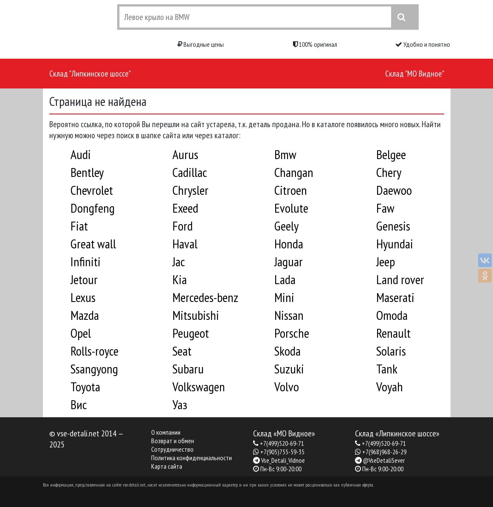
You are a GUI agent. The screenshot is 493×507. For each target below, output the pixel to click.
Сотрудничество (172, 449)
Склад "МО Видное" (414, 73)
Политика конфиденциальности (191, 457)
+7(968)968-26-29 (384, 451)
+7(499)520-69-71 (282, 443)
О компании (165, 432)
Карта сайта (166, 466)
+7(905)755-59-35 (282, 451)
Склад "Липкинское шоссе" (90, 73)
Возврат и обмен (172, 440)
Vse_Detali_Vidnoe (283, 460)
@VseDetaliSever (384, 460)
